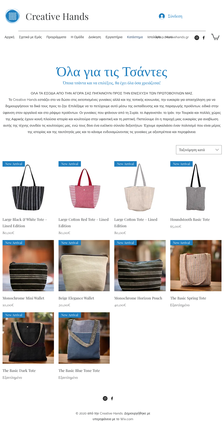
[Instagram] (197, 37)
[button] (215, 36)
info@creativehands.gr (172, 37)
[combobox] (199, 149)
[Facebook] (203, 37)
